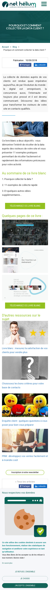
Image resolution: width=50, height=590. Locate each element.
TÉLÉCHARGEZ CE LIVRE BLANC (25, 206)
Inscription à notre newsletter (25, 472)
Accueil (5, 47)
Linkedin (42, 65)
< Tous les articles (25, 481)
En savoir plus (7, 563)
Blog (15, 47)
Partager (26, 65)
